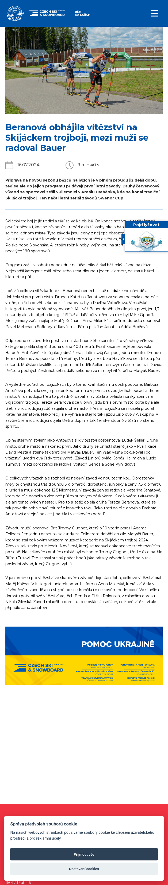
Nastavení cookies (84, 869)
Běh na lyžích (82, 13)
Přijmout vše (84, 854)
